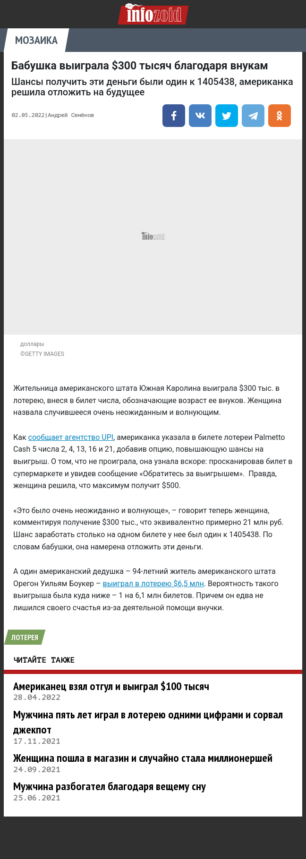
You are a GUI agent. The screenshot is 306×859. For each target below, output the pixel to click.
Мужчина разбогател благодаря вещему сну (109, 786)
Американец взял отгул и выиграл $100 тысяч (111, 686)
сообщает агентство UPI (71, 437)
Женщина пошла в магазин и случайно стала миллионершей (142, 757)
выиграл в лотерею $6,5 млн (153, 583)
